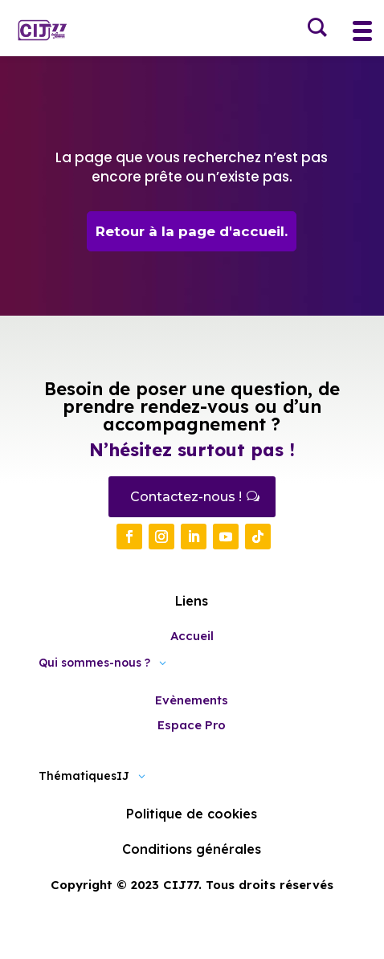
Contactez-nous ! (186, 496)
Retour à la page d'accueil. (192, 231)
